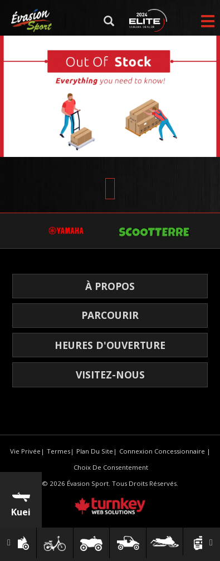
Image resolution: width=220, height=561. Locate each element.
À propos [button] (110, 286)
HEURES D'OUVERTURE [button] (110, 345)
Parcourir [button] (110, 315)
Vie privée (25, 451)
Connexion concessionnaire (162, 451)
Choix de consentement (111, 467)
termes (58, 451)
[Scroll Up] (109, 188)
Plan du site (94, 451)
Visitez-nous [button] (110, 374)
